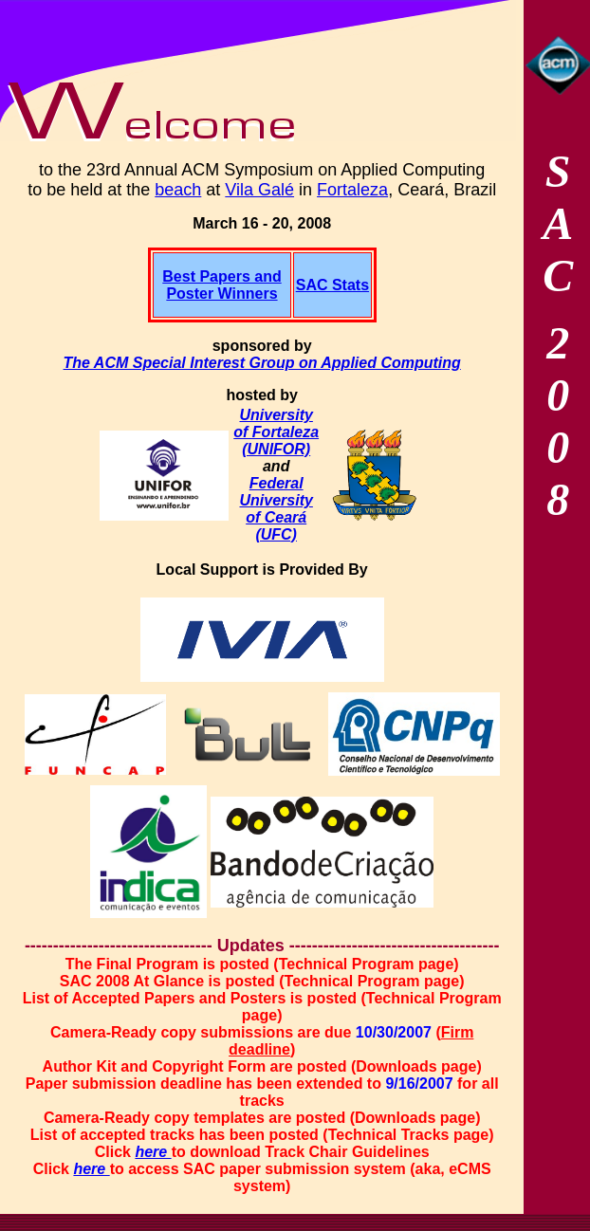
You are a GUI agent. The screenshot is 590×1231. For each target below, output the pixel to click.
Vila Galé (259, 189)
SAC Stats (332, 285)
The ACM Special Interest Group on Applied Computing (262, 363)
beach (178, 189)
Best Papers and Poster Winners (221, 285)
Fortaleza (352, 189)
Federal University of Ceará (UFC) (275, 508)
